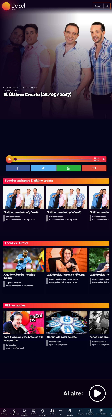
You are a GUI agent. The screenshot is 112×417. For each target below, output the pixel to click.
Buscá (97, 6)
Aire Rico (52, 414)
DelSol (18, 5)
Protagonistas (90, 414)
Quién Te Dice (33, 414)
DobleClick (4, 414)
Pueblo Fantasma (70, 414)
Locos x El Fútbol (101, 414)
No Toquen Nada (14, 414)
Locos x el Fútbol (29, 87)
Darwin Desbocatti (24, 414)
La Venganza (80, 414)
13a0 (60, 414)
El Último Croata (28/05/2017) (37, 94)
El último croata (10, 87)
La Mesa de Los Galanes (42, 414)
